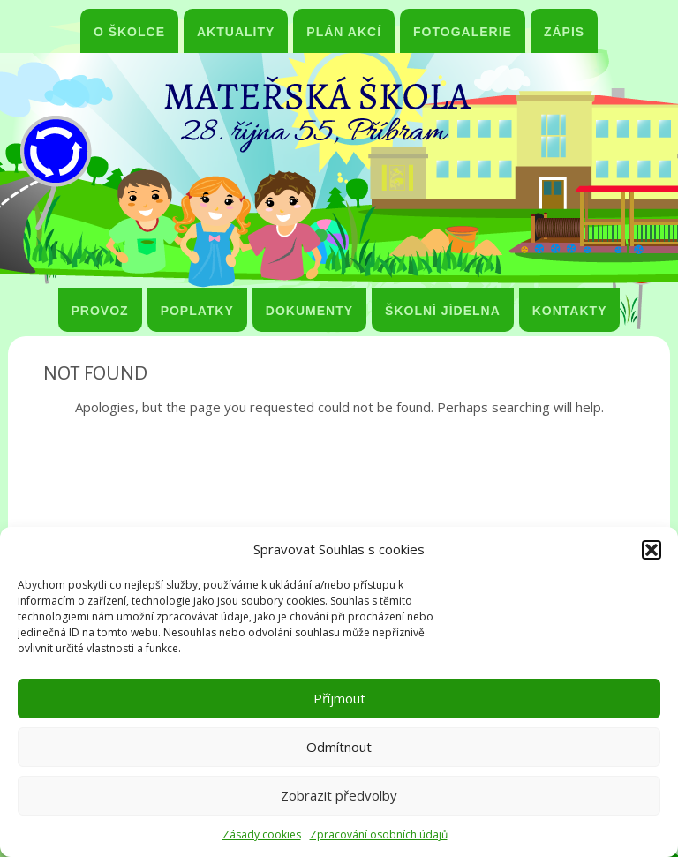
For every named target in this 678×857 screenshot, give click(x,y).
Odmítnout (339, 747)
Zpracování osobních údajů (379, 834)
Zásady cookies (261, 834)
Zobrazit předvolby (339, 795)
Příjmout (339, 698)
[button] (651, 550)
